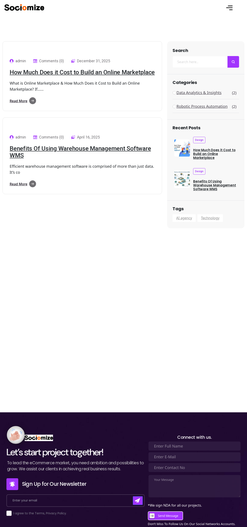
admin (20, 61)
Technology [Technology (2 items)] (210, 218)
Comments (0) (51, 61)
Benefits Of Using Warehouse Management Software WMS (80, 152)
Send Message (168, 516)
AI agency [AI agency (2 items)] (184, 218)
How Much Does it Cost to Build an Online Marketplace (82, 72)
